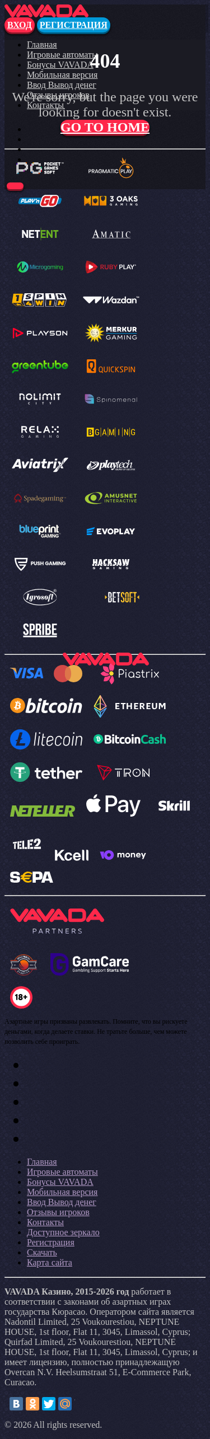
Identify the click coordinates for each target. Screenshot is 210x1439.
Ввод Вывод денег (61, 85)
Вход (19, 25)
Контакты (45, 1222)
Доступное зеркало (63, 1232)
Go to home (105, 127)
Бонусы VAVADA (60, 64)
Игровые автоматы (62, 54)
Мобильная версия (62, 74)
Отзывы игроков (58, 1212)
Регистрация (74, 25)
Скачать (42, 1252)
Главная (42, 44)
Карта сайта (49, 1262)
